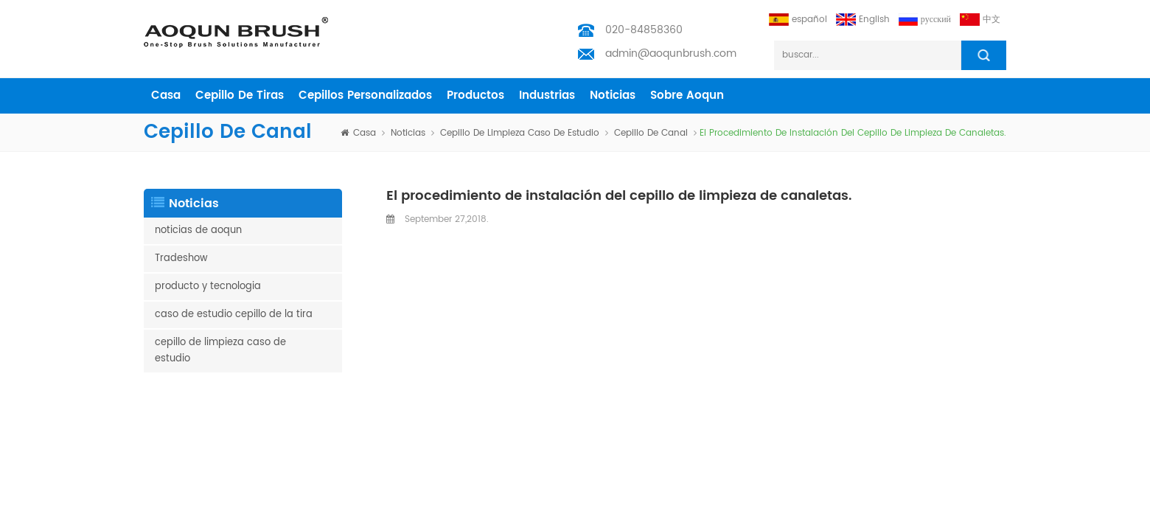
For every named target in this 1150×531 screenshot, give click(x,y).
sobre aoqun (687, 95)
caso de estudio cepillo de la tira (234, 314)
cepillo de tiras (239, 95)
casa (166, 95)
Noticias (612, 95)
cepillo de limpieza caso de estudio (519, 133)
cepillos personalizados (365, 95)
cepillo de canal (651, 133)
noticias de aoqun (198, 230)
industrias (547, 95)
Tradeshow (181, 258)
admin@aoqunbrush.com (670, 53)
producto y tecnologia (208, 286)
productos (475, 95)
